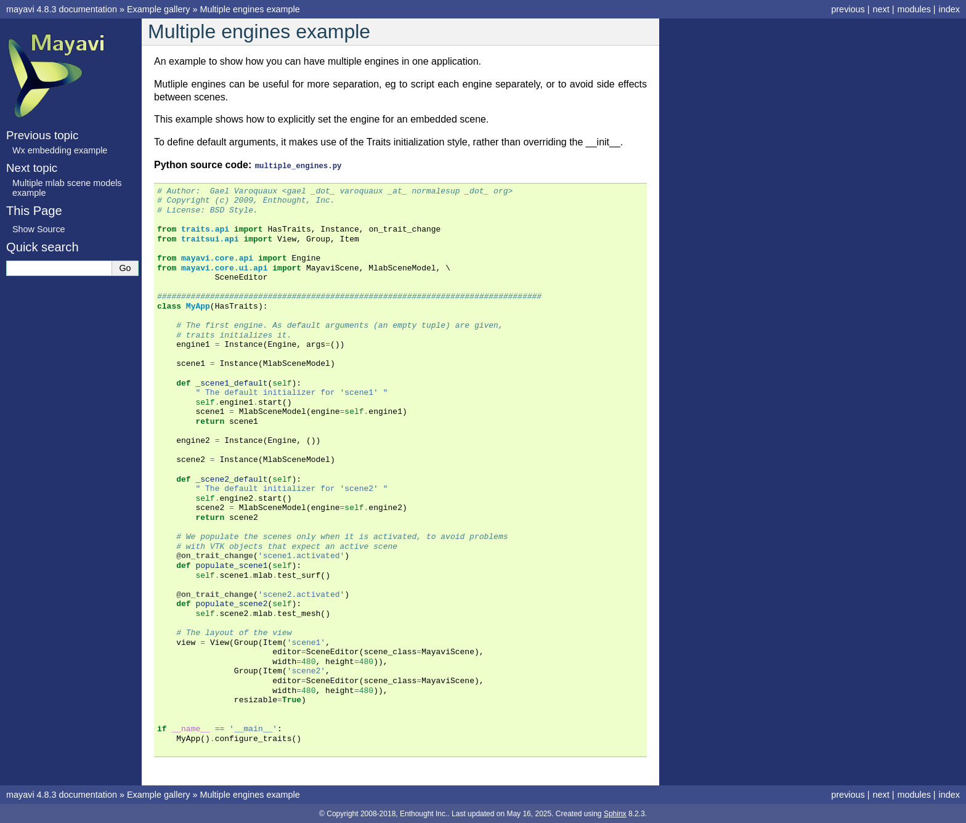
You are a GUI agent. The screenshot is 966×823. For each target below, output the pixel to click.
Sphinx (615, 813)
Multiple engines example (249, 9)
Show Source (38, 229)
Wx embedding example (59, 150)
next (880, 9)
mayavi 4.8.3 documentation (61, 9)
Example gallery (158, 9)
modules (913, 9)
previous (847, 9)
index (949, 9)
